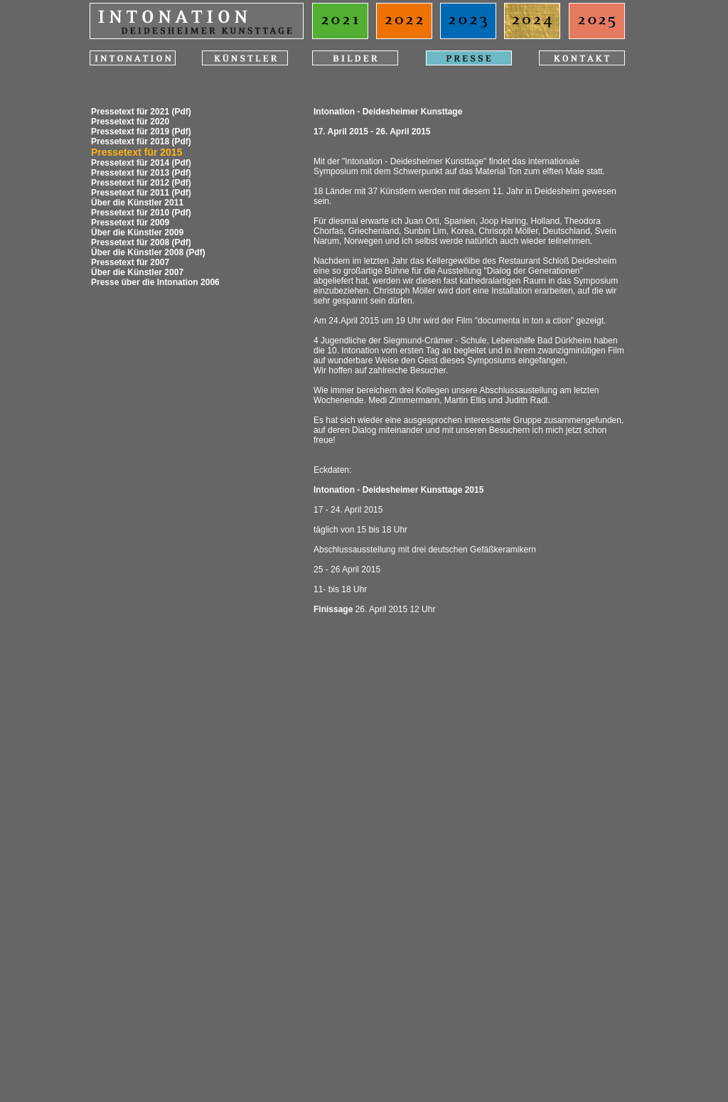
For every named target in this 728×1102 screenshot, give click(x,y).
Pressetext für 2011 (130, 193)
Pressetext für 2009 (130, 223)
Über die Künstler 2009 (137, 232)
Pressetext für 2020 (130, 122)
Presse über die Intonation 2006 (155, 282)
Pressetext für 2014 (130, 163)
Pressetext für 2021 (130, 112)
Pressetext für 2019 (130, 132)
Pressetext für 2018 (130, 141)
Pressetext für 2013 (130, 173)
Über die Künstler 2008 (137, 252)
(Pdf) (181, 112)
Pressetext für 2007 (130, 262)
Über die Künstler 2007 (137, 272)
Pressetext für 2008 (130, 242)
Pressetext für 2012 (130, 183)
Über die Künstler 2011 (137, 203)
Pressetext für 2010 (130, 213)
